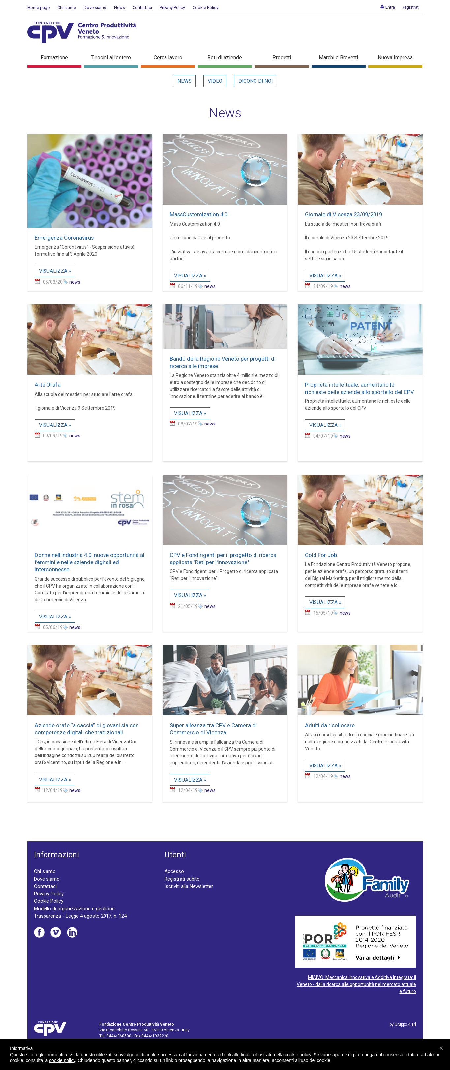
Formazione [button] (54, 57)
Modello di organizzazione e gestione (74, 909)
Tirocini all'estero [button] (111, 57)
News (119, 7)
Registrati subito (182, 879)
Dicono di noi (255, 81)
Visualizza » (55, 271)
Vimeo (55, 932)
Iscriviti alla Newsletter (189, 886)
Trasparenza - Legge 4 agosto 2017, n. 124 (80, 916)
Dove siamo (95, 7)
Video (215, 81)
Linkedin (72, 932)
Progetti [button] (281, 57)
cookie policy (62, 1060)
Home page (38, 7)
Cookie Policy (205, 7)
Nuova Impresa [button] (395, 57)
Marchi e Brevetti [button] (338, 57)
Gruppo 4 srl (405, 1024)
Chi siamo (66, 7)
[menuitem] (387, 7)
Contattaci (142, 7)
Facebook (39, 932)
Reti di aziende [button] (224, 57)
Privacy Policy (172, 7)
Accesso (174, 871)
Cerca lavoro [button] (168, 57)
